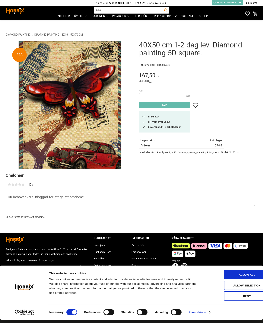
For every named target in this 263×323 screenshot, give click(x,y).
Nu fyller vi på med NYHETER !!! (114, 3)
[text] (198, 76)
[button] (247, 13)
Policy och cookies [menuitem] (104, 265)
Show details (197, 315)
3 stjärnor (16, 184)
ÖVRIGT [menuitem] (79, 22)
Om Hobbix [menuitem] (138, 245)
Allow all (231, 278)
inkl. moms (251, 3)
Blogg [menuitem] (135, 265)
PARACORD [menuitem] (119, 22)
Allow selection (231, 288)
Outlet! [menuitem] (203, 22)
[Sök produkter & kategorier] (129, 13)
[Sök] (165, 13)
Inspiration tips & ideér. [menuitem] (144, 258)
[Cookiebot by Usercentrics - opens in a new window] (24, 315)
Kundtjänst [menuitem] (100, 245)
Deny (232, 299)
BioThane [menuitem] (187, 22)
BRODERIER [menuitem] (98, 22)
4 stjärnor (19, 184)
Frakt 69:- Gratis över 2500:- (151, 3)
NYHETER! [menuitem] (64, 22)
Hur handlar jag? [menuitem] (102, 252)
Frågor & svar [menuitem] (139, 252)
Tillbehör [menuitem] (140, 22)
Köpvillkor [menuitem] (99, 258)
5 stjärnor (23, 184)
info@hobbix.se (60, 266)
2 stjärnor (12, 184)
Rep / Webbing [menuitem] (163, 22)
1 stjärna (9, 184)
